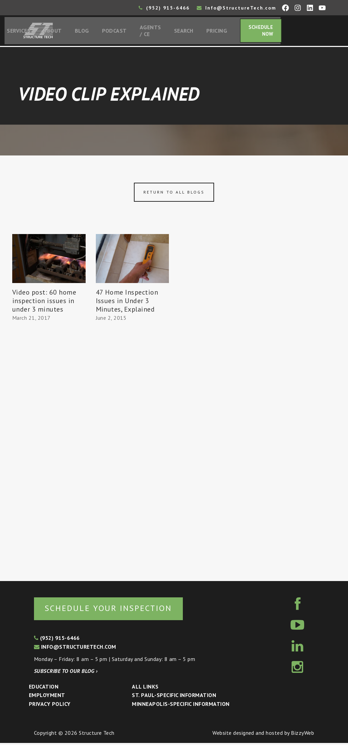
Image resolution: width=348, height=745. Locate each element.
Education (43, 688)
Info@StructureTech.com (236, 8)
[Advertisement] (49, 450)
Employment (47, 697)
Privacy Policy (50, 705)
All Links (145, 688)
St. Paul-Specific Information (174, 697)
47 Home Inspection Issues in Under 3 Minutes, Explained (127, 302)
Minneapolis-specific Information (180, 705)
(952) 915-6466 (164, 8)
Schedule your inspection (114, 609)
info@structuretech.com (75, 648)
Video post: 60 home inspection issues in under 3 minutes (44, 302)
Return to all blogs (174, 193)
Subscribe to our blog (66, 672)
